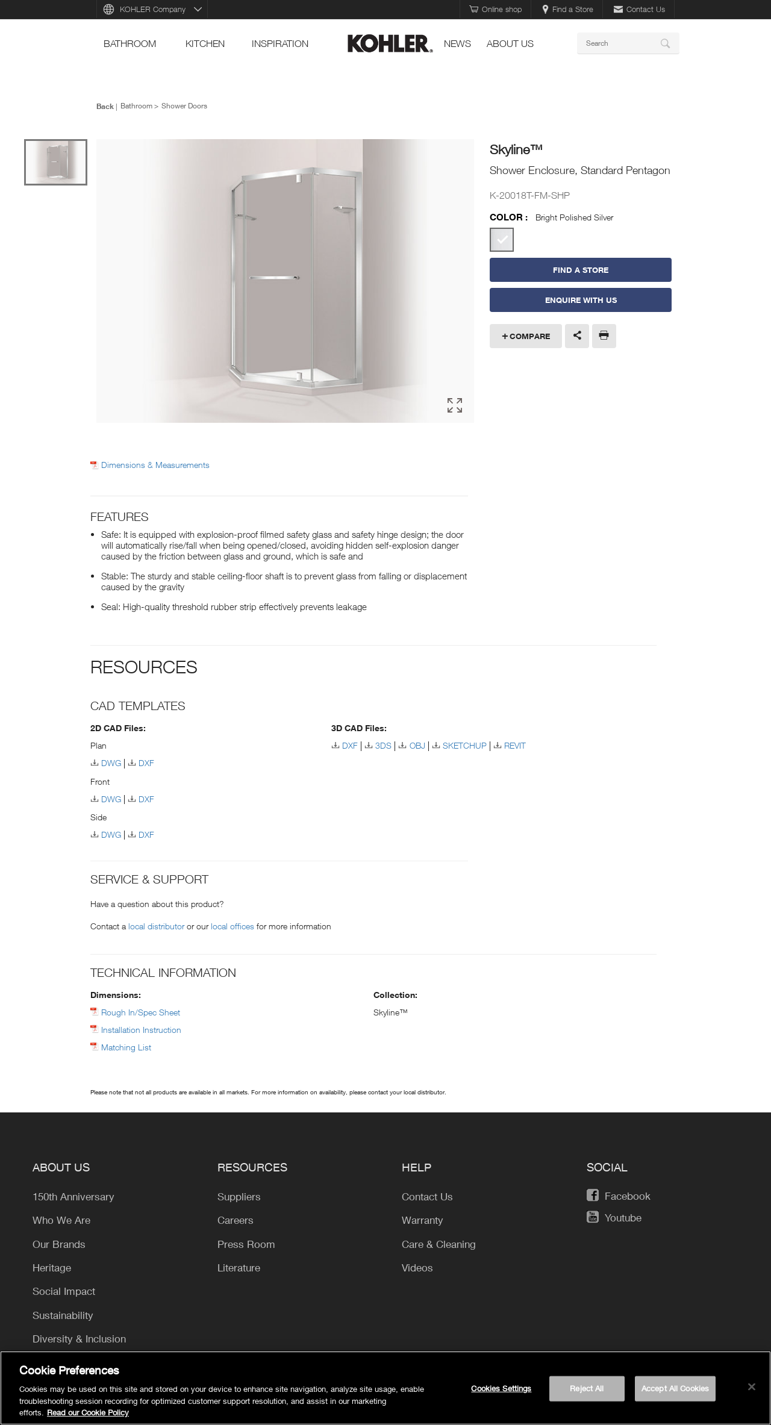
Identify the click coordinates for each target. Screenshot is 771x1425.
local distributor (156, 926)
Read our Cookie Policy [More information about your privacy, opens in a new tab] (88, 1412)
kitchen (205, 43)
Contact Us (639, 9)
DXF (146, 763)
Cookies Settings (501, 1388)
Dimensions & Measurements (155, 465)
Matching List (126, 1047)
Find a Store (567, 9)
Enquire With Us (581, 300)
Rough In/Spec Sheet (140, 1012)
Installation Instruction (141, 1029)
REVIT (515, 745)
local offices (232, 926)
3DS (383, 745)
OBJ (417, 745)
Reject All (587, 1388)
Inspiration (280, 43)
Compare (530, 336)
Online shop (495, 9)
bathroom (130, 43)
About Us (510, 43)
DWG (111, 763)
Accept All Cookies (675, 1388)
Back (105, 106)
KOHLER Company (153, 9)
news (457, 43)
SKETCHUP (465, 745)
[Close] (751, 1387)
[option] (285, 282)
